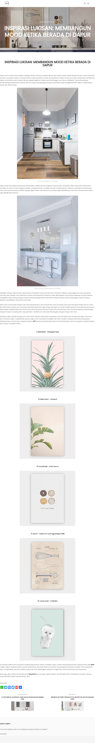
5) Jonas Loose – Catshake (47, 571)
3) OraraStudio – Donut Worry (47, 437)
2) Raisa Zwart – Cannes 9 (47, 369)
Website (67, 721)
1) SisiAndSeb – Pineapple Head (47, 302)
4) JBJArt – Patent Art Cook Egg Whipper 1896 (47, 504)
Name (2, 721)
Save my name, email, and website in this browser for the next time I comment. (25, 729)
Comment (3, 704)
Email (34, 721)
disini (92, 635)
